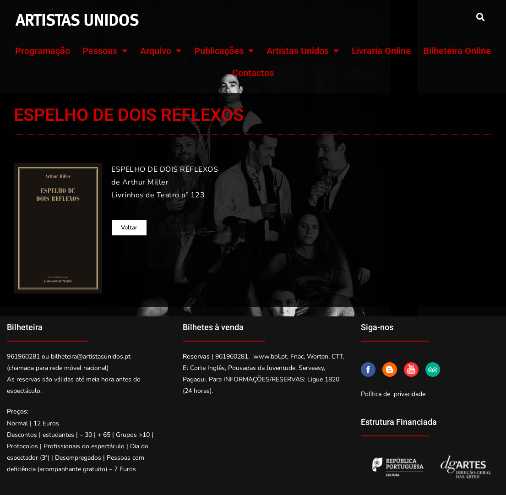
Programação (42, 50)
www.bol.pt (270, 356)
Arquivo (161, 51)
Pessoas (105, 51)
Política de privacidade (393, 394)
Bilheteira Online (457, 50)
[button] (480, 16)
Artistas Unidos (303, 51)
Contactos (253, 72)
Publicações (224, 51)
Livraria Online (381, 50)
